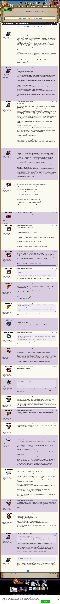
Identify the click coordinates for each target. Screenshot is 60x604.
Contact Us (15, 594)
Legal (34, 594)
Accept (45, 601)
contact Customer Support (36, 11)
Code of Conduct (20, 594)
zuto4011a (8, 379)
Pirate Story (33, 582)
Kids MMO (38, 584)
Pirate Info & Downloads (44, 581)
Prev (18, 26)
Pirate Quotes (44, 586)
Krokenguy (8, 396)
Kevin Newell (9, 436)
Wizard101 (57, 0)
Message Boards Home (9, 21)
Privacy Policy (30, 594)
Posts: (4, 40)
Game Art (33, 585)
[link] (30, 589)
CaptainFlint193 (8, 469)
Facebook (40, 13)
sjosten (9, 500)
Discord (34, 10)
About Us (27, 584)
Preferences (37, 594)
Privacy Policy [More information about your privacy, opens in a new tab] (25, 601)
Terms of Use (25, 594)
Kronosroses (9, 513)
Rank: (4, 37)
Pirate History (44, 584)
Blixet (8, 348)
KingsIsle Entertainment (48, 0)
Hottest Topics (35, 18)
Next (34, 26)
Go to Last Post (39, 26)
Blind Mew (8, 30)
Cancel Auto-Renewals (43, 594)
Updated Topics (27, 18)
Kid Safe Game (38, 581)
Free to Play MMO (33, 581)
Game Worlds (33, 583)
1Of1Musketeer (8, 283)
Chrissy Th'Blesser (8, 332)
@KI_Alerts (50, 13)
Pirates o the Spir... (9, 319)
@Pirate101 (35, 13)
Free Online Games (27, 581)
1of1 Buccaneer (8, 181)
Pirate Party (38, 585)
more (55, 270)
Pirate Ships (33, 584)
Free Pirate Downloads (44, 583)
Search (20, 18)
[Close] (58, 600)
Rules (41, 18)
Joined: (4, 38)
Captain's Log (18, 21)
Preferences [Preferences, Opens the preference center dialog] (45, 598)
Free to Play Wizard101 (27, 583)
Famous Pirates (44, 585)
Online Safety (38, 583)
